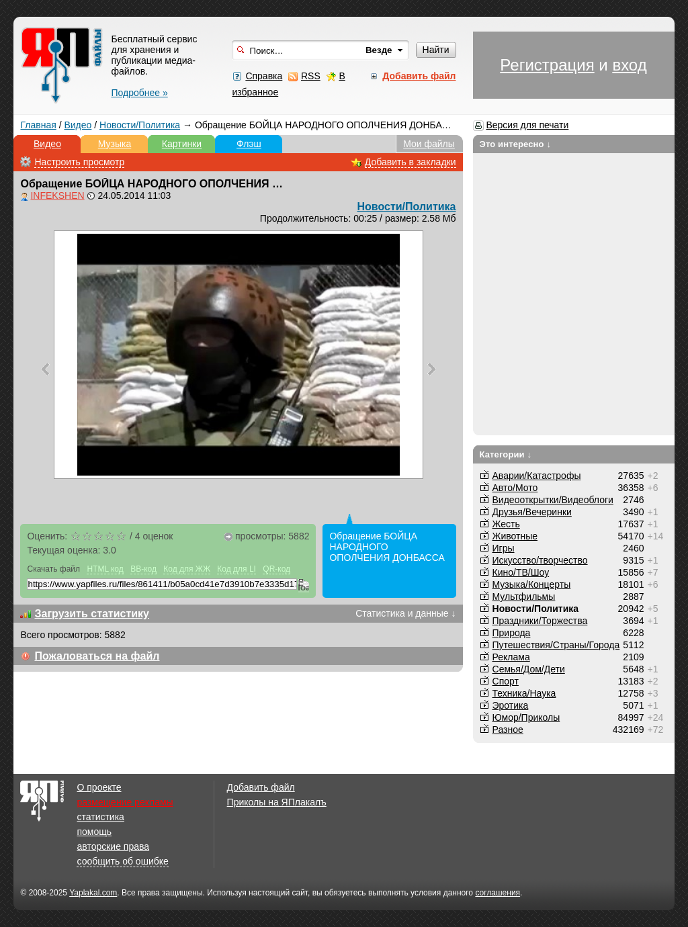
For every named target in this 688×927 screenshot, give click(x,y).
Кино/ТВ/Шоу (521, 572)
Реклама (511, 657)
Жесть (506, 524)
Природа (511, 632)
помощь (94, 831)
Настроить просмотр (79, 162)
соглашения (497, 892)
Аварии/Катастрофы (536, 475)
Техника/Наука (524, 693)
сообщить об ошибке (122, 861)
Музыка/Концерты (531, 584)
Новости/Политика (139, 125)
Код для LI (236, 569)
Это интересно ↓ (516, 144)
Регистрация (547, 65)
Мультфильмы (524, 596)
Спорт (505, 681)
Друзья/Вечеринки (532, 511)
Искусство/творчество (540, 560)
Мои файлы (429, 143)
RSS (310, 76)
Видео (77, 125)
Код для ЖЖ (186, 569)
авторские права (113, 846)
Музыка (115, 143)
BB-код (143, 569)
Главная (38, 125)
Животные (515, 536)
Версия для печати (527, 125)
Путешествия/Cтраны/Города (556, 644)
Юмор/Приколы (526, 717)
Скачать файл (53, 569)
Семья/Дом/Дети (528, 669)
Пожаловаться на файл (96, 656)
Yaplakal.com (93, 892)
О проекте (99, 787)
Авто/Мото (515, 487)
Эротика (510, 705)
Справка (263, 76)
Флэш (248, 143)
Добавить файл (261, 787)
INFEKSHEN (57, 195)
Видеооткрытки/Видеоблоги (552, 499)
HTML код (105, 569)
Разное (507, 729)
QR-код (276, 569)
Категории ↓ (506, 454)
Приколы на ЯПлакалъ (277, 802)
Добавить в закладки (410, 162)
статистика (100, 816)
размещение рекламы (125, 802)
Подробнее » (139, 92)
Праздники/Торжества (540, 620)
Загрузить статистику (91, 613)
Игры (503, 548)
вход (629, 65)
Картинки (182, 143)
